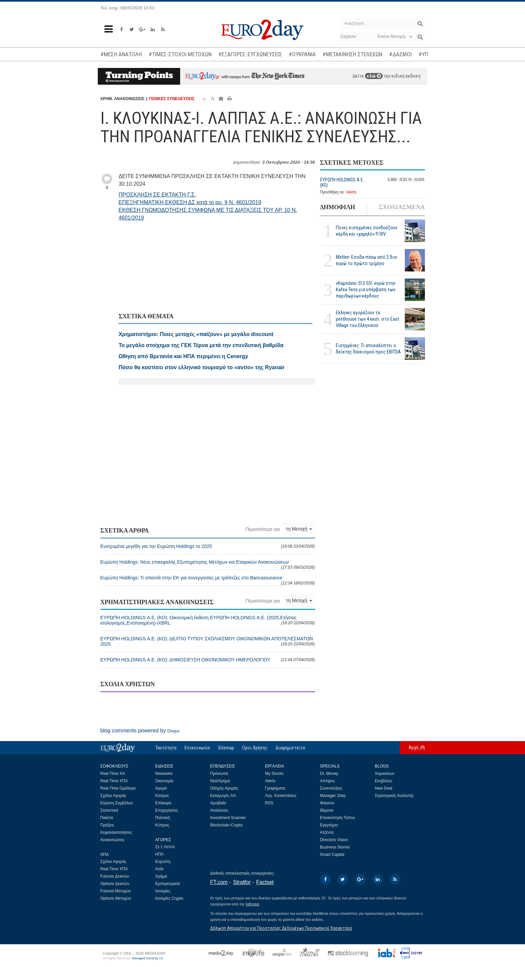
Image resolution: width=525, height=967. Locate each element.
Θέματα (326, 810)
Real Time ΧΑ (112, 773)
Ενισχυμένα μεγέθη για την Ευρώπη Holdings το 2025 (207, 546)
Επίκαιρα (163, 803)
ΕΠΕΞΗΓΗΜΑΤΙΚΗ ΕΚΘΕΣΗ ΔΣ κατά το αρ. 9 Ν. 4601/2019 (190, 202)
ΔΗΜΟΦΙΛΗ (337, 207)
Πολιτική (162, 817)
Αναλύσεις (219, 810)
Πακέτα (106, 817)
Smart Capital (332, 854)
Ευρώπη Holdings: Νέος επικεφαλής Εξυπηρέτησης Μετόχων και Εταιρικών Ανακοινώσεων (207, 564)
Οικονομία (164, 781)
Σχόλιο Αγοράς (113, 795)
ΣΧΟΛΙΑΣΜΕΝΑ (402, 207)
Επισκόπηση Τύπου (337, 817)
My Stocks (274, 773)
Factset (265, 882)
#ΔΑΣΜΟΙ (400, 54)
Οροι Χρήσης (255, 748)
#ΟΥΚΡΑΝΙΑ (302, 54)
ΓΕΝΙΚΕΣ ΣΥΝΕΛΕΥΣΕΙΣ (172, 98)
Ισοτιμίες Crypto (169, 898)
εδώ (374, 76)
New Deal (383, 788)
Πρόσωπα (219, 773)
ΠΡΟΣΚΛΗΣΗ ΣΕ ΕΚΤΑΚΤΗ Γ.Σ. (157, 194)
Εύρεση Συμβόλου (116, 803)
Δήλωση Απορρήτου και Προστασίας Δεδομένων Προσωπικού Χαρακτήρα (281, 928)
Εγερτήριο (329, 825)
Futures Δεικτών (114, 876)
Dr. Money (329, 773)
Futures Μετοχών (115, 891)
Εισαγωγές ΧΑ (223, 795)
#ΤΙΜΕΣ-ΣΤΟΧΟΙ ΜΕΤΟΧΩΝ (180, 54)
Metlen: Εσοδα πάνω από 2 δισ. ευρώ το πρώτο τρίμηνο (367, 260)
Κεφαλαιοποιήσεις (116, 832)
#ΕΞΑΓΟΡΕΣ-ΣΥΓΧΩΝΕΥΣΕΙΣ (250, 54)
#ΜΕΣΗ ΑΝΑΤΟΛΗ (121, 54)
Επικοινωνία (197, 748)
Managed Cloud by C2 (147, 958)
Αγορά (161, 788)
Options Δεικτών (115, 883)
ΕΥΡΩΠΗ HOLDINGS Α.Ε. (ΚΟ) (342, 182)
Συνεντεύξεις (331, 788)
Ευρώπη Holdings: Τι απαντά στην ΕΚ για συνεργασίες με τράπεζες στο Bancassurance (207, 580)
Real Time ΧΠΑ (114, 781)
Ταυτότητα (165, 748)
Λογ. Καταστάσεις (281, 795)
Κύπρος (162, 825)
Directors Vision (334, 839)
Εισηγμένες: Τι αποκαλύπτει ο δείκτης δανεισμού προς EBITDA (368, 348)
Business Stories (335, 847)
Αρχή (413, 747)
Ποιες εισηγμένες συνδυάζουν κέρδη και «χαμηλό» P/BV (366, 231)
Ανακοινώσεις (112, 839)
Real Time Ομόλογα (118, 788)
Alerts (351, 192)
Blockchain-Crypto (226, 825)
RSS (269, 803)
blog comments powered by (140, 730)
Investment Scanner (228, 817)
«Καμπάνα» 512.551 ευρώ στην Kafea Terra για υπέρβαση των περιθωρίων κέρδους (365, 289)
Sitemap (226, 748)
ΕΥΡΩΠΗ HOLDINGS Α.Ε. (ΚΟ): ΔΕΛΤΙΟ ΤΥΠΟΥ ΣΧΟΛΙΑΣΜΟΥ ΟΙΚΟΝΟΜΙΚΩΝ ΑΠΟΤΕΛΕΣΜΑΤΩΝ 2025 (207, 641)
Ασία (159, 869)
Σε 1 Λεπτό (165, 846)
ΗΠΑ (159, 854)
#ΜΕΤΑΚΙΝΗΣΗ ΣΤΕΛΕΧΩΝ (352, 54)
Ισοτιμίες (162, 891)
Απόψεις (327, 781)
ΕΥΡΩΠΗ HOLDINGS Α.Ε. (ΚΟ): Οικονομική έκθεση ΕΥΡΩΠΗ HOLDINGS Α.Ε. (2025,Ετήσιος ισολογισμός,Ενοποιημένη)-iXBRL (207, 620)
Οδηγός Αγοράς (224, 788)
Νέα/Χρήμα (220, 781)
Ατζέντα (327, 832)
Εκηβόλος (383, 781)
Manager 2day (333, 795)
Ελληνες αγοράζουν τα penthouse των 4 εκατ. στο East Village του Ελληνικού (367, 319)
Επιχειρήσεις (166, 810)
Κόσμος (162, 795)
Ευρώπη (163, 861)
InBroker (253, 904)
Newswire (164, 773)
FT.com (219, 882)
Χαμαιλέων (384, 773)
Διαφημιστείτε (290, 748)
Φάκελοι (327, 803)
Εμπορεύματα (167, 883)
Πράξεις (107, 825)
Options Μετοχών (115, 898)
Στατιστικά (109, 810)
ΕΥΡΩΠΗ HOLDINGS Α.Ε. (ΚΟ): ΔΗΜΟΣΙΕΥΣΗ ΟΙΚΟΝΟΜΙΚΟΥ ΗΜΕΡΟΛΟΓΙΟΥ (207, 659)
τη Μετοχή (299, 529)
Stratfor (241, 882)
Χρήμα (161, 876)
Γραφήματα (275, 788)
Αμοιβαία (218, 803)
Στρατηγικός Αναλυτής (394, 795)
